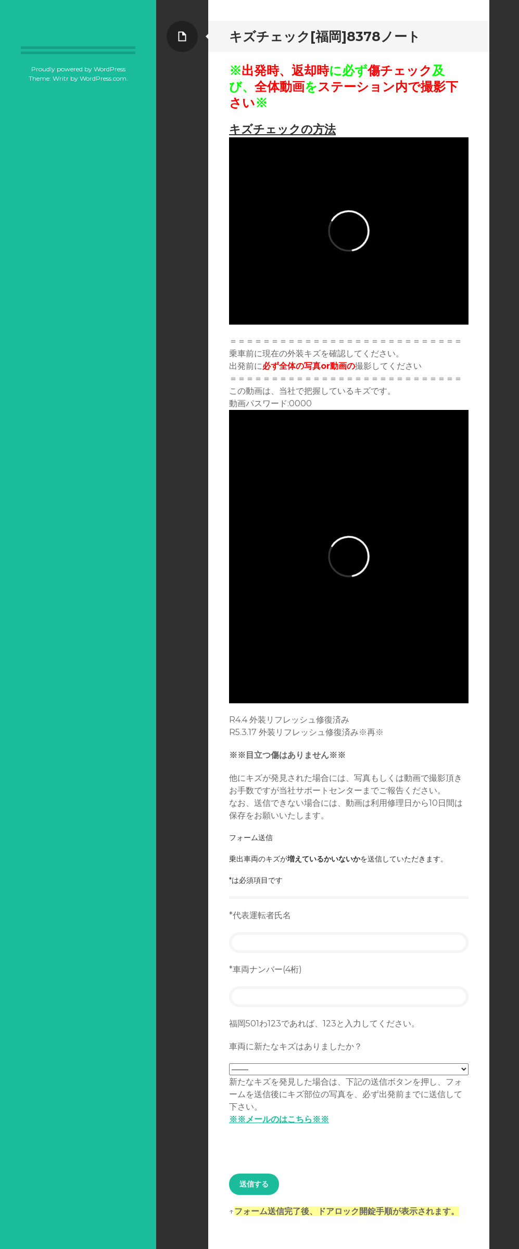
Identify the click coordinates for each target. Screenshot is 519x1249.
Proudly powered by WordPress (78, 69)
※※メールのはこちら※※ (279, 1119)
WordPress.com (103, 78)
